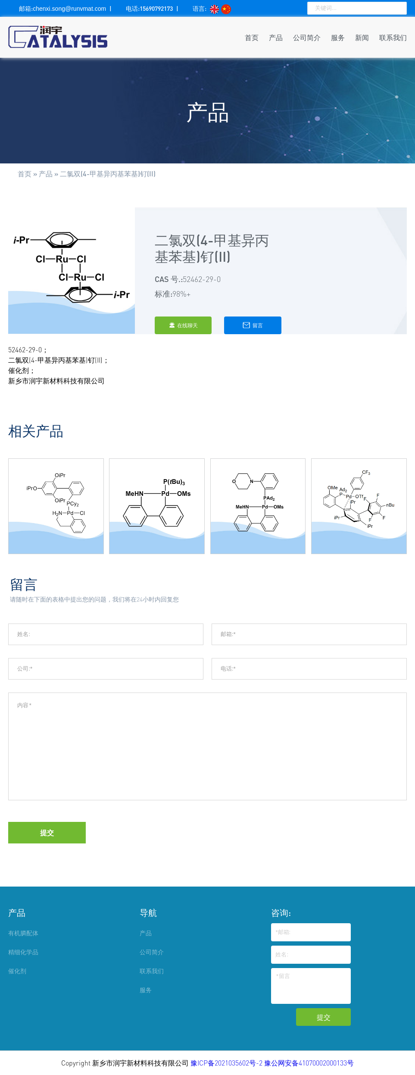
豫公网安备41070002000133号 (309, 1063)
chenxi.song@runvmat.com (69, 8)
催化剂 (17, 971)
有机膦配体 (23, 933)
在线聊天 (183, 325)
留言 (253, 325)
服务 (338, 37)
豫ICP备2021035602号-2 (227, 1063)
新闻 (362, 37)
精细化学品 (23, 952)
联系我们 (393, 37)
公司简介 (307, 37)
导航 (148, 912)
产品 (276, 37)
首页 (252, 37)
